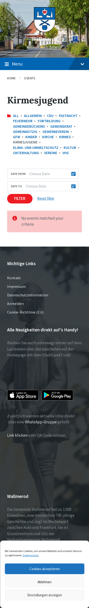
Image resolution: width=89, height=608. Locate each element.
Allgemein (33, 115)
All (16, 115)
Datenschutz (31, 555)
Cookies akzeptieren (44, 569)
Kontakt (14, 277)
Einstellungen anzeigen (44, 595)
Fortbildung (49, 121)
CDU (50, 115)
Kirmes (65, 137)
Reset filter (45, 198)
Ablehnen (44, 582)
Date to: (17, 186)
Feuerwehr (23, 121)
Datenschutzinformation (27, 295)
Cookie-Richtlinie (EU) (25, 312)
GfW (16, 137)
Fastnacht (68, 115)
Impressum (16, 286)
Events (29, 78)
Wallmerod (44, 39)
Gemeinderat (61, 126)
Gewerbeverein (55, 131)
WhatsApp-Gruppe (41, 422)
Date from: (18, 174)
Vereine (50, 153)
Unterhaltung (26, 153)
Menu (44, 64)
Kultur (70, 147)
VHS (65, 153)
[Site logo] (44, 30)
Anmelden (15, 303)
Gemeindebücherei (29, 126)
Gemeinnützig (25, 131)
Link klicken (17, 435)
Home (11, 78)
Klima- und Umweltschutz (35, 147)
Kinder (31, 137)
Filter (19, 198)
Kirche (48, 137)
